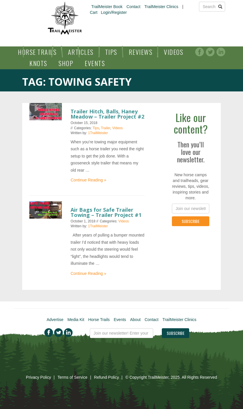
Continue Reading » (88, 180)
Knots (38, 63)
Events (95, 63)
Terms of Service (73, 377)
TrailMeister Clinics (161, 6)
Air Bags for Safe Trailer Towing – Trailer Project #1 (106, 212)
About (135, 319)
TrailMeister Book (106, 6)
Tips (111, 52)
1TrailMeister (98, 133)
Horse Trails (37, 52)
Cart (93, 12)
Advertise (55, 319)
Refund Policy (106, 377)
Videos (173, 52)
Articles (81, 52)
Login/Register (114, 12)
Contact (133, 6)
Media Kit (75, 319)
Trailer (105, 128)
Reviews (141, 52)
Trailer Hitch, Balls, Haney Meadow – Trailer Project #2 (107, 114)
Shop (65, 63)
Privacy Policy (38, 377)
